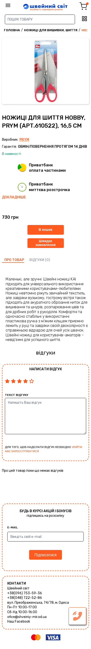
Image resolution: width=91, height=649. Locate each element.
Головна (12, 30)
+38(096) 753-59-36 (24, 593)
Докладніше (14, 197)
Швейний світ (18, 588)
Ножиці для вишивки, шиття (50, 30)
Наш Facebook (18, 621)
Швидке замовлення (45, 243)
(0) (47, 260)
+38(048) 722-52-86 (24, 598)
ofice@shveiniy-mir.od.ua (27, 617)
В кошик (45, 230)
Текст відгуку (16, 395)
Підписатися (45, 555)
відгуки (36, 260)
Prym (24, 140)
